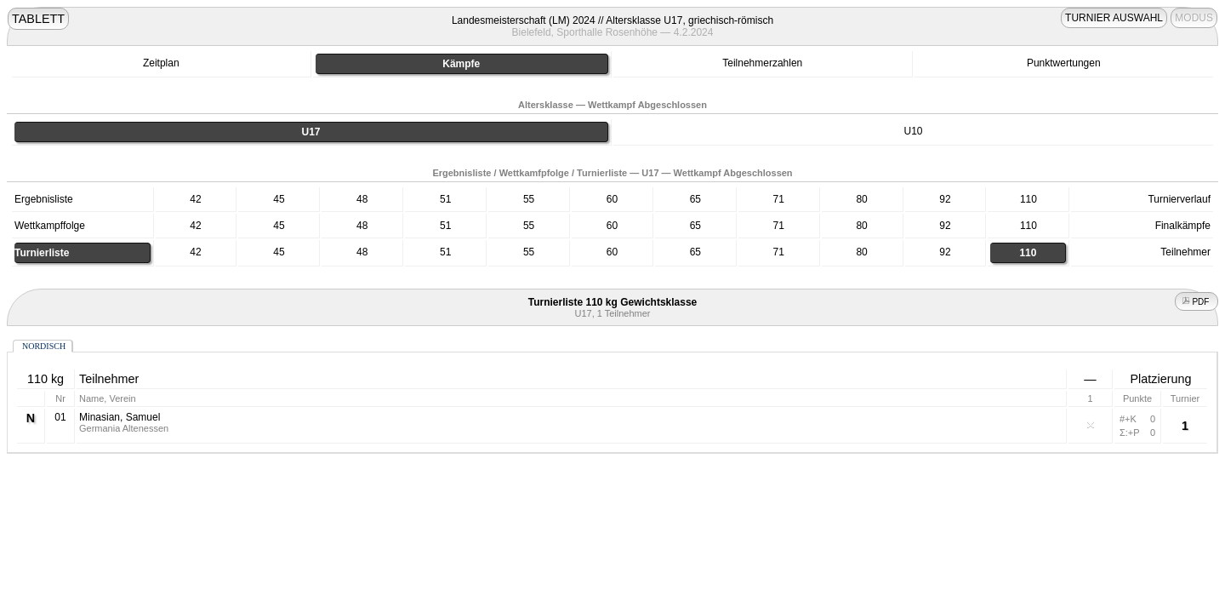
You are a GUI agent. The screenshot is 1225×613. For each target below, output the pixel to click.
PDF (1197, 301)
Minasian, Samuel (119, 417)
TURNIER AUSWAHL (1114, 18)
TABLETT (38, 19)
